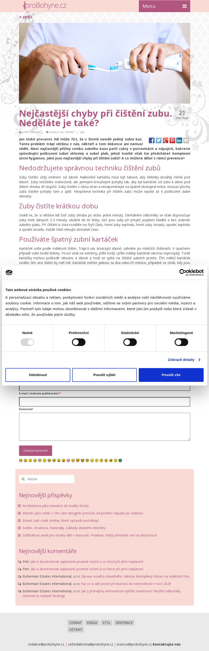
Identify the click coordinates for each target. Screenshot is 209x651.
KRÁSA (92, 622)
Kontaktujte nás (167, 644)
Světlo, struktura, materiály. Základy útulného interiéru (64, 528)
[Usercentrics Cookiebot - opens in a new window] (183, 272)
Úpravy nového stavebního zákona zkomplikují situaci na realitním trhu (135, 576)
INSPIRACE (124, 622)
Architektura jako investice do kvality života (56, 505)
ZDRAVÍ (69, 132)
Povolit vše (171, 375)
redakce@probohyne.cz (46, 644)
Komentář (26, 409)
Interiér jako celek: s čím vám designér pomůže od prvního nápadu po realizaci (83, 513)
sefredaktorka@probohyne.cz (90, 644)
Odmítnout (38, 375)
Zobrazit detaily (181, 360)
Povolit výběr (104, 375)
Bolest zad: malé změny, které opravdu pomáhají (60, 520)
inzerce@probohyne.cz (134, 644)
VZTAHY (75, 629)
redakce (35, 132)
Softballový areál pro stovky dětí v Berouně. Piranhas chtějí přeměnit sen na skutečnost (90, 535)
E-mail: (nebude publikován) (40, 393)
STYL (106, 622)
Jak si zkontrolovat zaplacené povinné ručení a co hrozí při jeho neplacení (87, 561)
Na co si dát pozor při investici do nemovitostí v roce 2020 (126, 583)
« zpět (25, 16)
